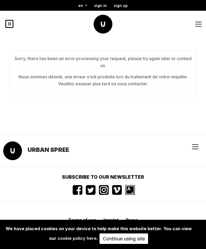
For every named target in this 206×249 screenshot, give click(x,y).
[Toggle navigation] (198, 24)
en (81, 5)
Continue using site (124, 238)
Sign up (121, 5)
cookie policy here (77, 238)
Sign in (100, 5)
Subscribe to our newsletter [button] (103, 177)
